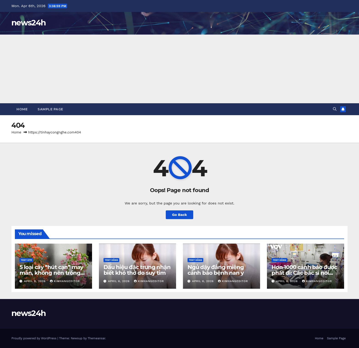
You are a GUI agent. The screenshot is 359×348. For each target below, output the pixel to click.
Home (21, 109)
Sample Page (50, 109)
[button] (335, 109)
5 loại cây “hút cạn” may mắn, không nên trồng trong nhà (51, 273)
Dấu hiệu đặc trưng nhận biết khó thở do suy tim (136, 270)
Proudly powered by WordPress (34, 338)
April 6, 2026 (35, 281)
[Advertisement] (179, 69)
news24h (28, 22)
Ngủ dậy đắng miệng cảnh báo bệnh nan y (216, 270)
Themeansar (96, 338)
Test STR (26, 260)
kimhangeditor (65, 281)
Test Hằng (111, 260)
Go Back (179, 214)
